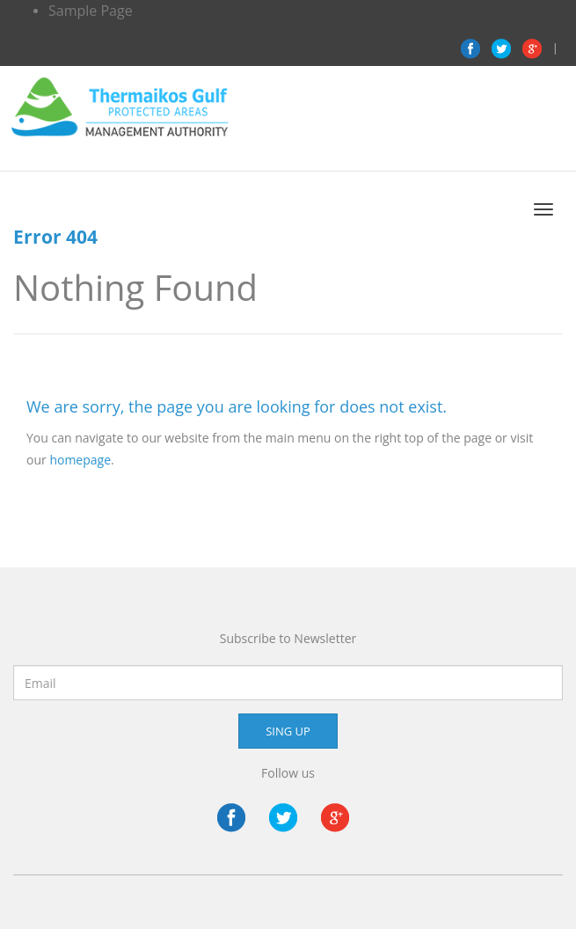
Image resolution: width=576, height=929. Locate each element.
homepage (80, 459)
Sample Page (90, 10)
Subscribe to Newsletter (288, 638)
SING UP (288, 731)
